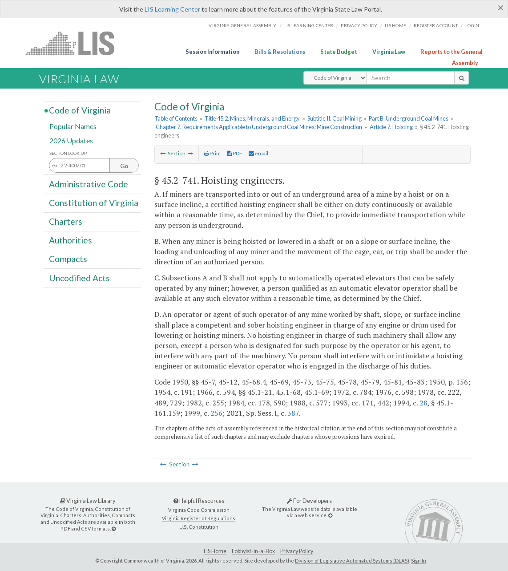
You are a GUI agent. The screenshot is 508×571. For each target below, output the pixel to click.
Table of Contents (176, 118)
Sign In (418, 560)
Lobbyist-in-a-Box (253, 551)
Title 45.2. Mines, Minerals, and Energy (252, 118)
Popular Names (73, 126)
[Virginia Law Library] (114, 528)
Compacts (68, 259)
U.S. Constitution (198, 527)
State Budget (338, 51)
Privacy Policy (359, 25)
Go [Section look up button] (124, 166)
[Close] (500, 7)
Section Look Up (68, 153)
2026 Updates (71, 140)
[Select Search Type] (335, 78)
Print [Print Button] (212, 153)
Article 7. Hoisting (391, 126)
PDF (234, 153)
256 (216, 413)
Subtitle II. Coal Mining (334, 118)
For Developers (309, 500)
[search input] (410, 78)
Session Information (212, 51)
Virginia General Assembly (242, 25)
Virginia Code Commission (199, 510)
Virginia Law (388, 51)
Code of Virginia (80, 110)
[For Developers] (330, 515)
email (258, 153)
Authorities (70, 240)
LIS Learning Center (172, 9)
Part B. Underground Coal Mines (408, 118)
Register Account (436, 25)
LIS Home (215, 551)
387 (292, 413)
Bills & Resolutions (279, 51)
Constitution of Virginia (93, 203)
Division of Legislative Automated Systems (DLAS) (352, 560)
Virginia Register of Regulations (198, 518)
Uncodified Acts (79, 277)
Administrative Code (88, 183)
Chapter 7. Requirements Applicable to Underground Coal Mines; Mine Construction (259, 126)
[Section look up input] (93, 165)
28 (423, 403)
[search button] (461, 78)
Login (472, 25)
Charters (65, 221)
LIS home (395, 25)
